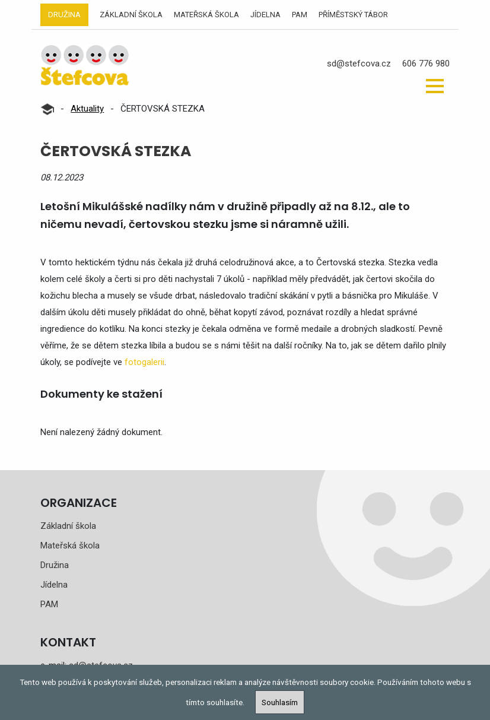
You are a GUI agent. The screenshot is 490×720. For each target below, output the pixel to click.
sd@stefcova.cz (359, 63)
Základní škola (131, 14)
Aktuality (87, 108)
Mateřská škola (206, 14)
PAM (299, 14)
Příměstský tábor (353, 14)
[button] (435, 86)
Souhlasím (280, 702)
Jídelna (265, 14)
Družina (64, 14)
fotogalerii (144, 362)
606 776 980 (426, 63)
